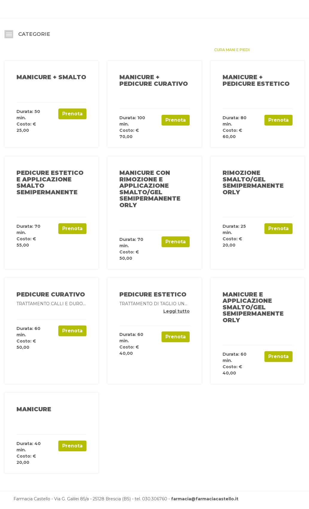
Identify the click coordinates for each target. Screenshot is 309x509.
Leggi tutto (176, 311)
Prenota (72, 114)
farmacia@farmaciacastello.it (204, 499)
